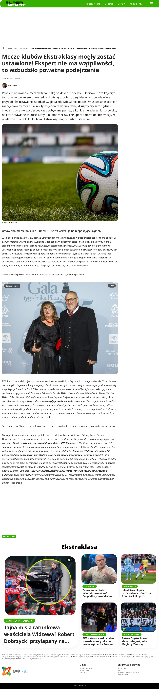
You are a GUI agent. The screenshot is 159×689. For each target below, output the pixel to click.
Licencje (121, 670)
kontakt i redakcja (86, 668)
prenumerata (84, 670)
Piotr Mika (12, 85)
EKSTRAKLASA (9, 536)
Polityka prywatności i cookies (128, 672)
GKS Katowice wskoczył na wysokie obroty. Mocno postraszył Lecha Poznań (98, 639)
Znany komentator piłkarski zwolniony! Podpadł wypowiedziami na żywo (98, 591)
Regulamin (122, 668)
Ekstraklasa (24, 48)
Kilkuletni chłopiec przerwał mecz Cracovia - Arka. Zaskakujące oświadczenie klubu (137, 591)
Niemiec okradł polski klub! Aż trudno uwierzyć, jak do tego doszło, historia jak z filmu (43, 274)
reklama (82, 672)
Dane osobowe (123, 674)
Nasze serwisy (79, 685)
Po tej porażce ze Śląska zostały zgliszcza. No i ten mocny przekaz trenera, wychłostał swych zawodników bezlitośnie (59, 426)
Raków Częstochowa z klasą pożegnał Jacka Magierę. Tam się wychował (137, 639)
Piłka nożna (12, 48)
